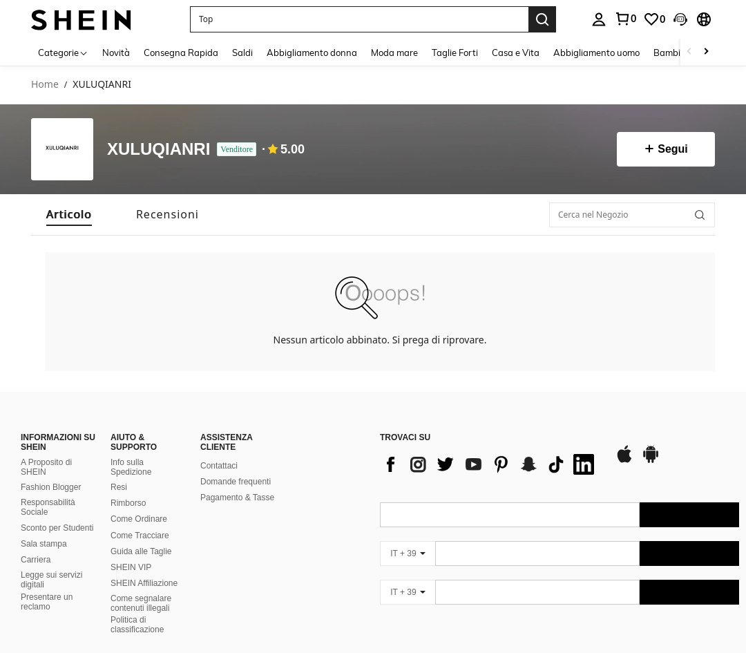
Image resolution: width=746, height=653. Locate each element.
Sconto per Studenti (57, 528)
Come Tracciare (140, 535)
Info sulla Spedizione (131, 467)
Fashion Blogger (51, 487)
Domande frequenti (235, 481)
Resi (119, 487)
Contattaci (219, 466)
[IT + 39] (407, 553)
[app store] (624, 461)
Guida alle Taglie (141, 551)
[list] (490, 464)
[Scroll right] (706, 52)
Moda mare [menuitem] (394, 52)
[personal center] (599, 19)
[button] (359, 19)
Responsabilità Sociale (48, 507)
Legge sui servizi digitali (51, 579)
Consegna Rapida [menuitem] (181, 52)
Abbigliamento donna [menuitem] (312, 52)
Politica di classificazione (137, 624)
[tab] (69, 215)
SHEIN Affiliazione (144, 583)
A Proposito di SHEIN (46, 467)
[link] (625, 18)
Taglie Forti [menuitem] (455, 52)
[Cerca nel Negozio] (632, 214)
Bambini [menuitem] (670, 52)
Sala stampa (44, 544)
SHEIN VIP (131, 567)
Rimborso (128, 503)
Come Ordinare (139, 519)
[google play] (650, 461)
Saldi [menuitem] (242, 52)
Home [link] (45, 85)
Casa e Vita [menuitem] (515, 52)
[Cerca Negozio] (700, 215)
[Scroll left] (689, 52)
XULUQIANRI (158, 149)
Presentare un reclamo (47, 602)
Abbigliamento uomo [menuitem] (596, 52)
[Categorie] (63, 52)
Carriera (35, 560)
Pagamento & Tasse (237, 497)
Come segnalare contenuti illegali (141, 603)
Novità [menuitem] (116, 52)
